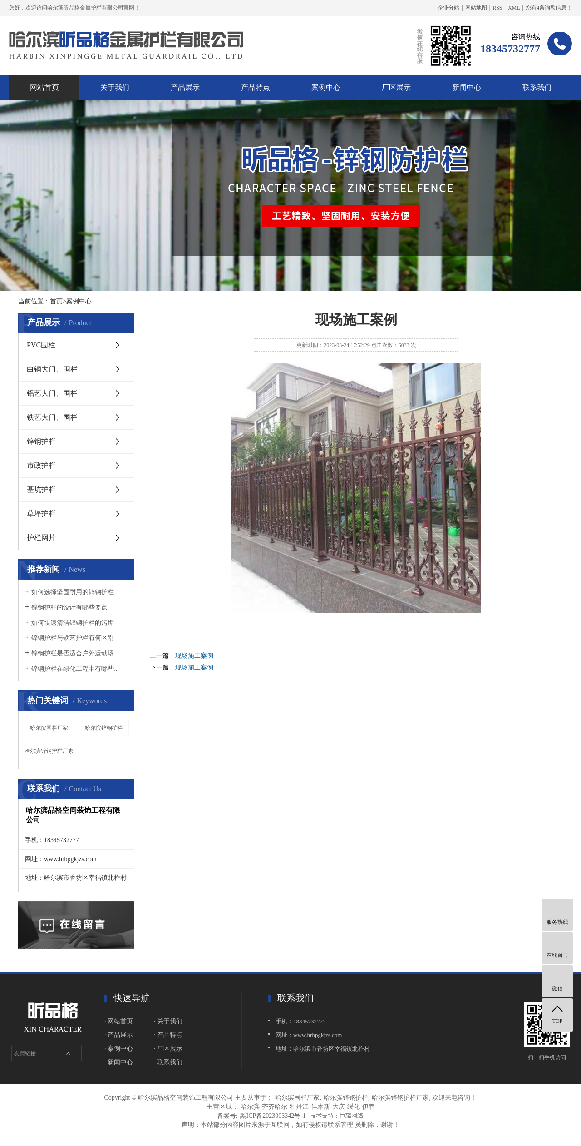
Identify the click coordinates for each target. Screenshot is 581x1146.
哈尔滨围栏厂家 (49, 728)
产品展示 (185, 87)
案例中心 (325, 87)
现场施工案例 (194, 655)
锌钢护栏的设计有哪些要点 (69, 607)
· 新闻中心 (118, 1062)
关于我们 (114, 87)
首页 (56, 301)
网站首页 (44, 87)
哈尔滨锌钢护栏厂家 (49, 751)
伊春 (368, 1106)
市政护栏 (41, 465)
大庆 (338, 1106)
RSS (497, 8)
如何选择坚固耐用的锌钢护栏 (72, 592)
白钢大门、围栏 (52, 369)
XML (514, 8)
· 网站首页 (118, 1021)
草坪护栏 (41, 513)
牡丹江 (299, 1106)
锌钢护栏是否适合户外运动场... (75, 653)
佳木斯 (320, 1106)
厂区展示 (396, 87)
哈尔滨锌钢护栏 (104, 728)
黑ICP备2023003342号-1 (272, 1115)
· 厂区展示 (168, 1048)
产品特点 (255, 87)
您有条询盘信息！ (549, 8)
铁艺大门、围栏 (52, 417)
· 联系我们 (168, 1062)
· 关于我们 (168, 1021)
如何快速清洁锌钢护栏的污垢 (72, 623)
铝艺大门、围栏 (52, 393)
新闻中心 (466, 87)
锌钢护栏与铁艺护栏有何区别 (72, 638)
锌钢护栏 (41, 441)
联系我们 (536, 87)
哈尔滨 (250, 1106)
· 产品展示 (118, 1035)
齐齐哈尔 (274, 1106)
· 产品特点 (168, 1035)
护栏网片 (41, 537)
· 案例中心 (118, 1048)
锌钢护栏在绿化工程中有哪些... (75, 668)
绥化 (353, 1106)
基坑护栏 (41, 489)
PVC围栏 (41, 345)
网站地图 (476, 8)
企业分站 (448, 8)
